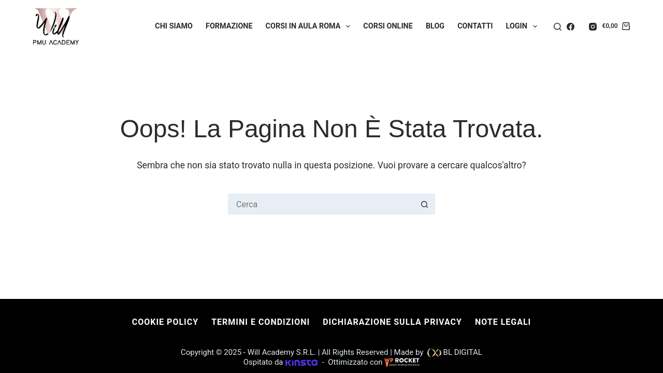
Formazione (229, 26)
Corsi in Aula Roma (310, 26)
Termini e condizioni (260, 322)
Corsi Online (388, 26)
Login (523, 26)
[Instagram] (593, 27)
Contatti (475, 26)
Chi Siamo (174, 26)
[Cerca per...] (321, 204)
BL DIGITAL (461, 352)
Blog (435, 26)
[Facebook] (570, 27)
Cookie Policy (165, 322)
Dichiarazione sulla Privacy (392, 322)
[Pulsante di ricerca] (424, 204)
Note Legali (503, 322)
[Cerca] (557, 27)
